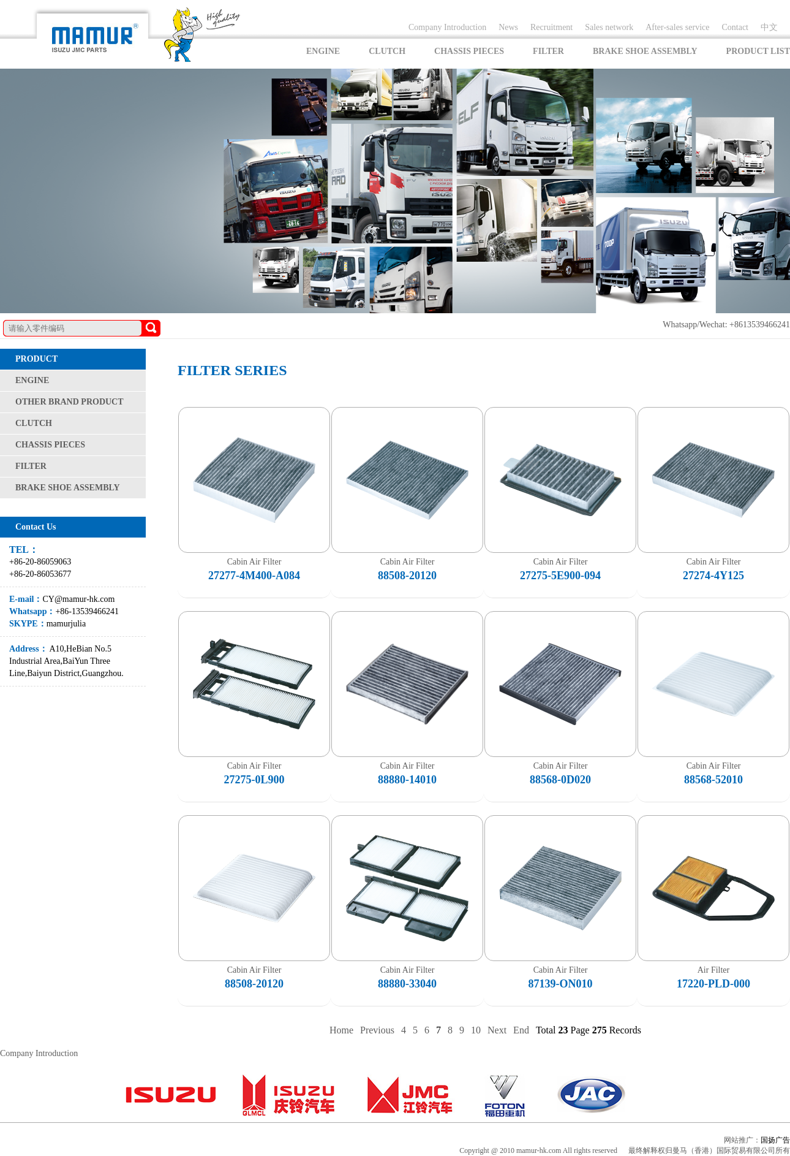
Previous (377, 1030)
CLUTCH (387, 51)
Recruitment (551, 27)
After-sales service (677, 27)
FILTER (548, 51)
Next (496, 1030)
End (521, 1030)
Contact (734, 27)
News (508, 27)
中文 (769, 27)
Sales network (609, 27)
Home (341, 1030)
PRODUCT (36, 358)
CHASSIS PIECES (469, 51)
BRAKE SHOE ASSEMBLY (645, 51)
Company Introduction (447, 27)
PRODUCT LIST (758, 51)
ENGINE (323, 51)
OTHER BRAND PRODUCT (69, 401)
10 (476, 1030)
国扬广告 (775, 1140)
